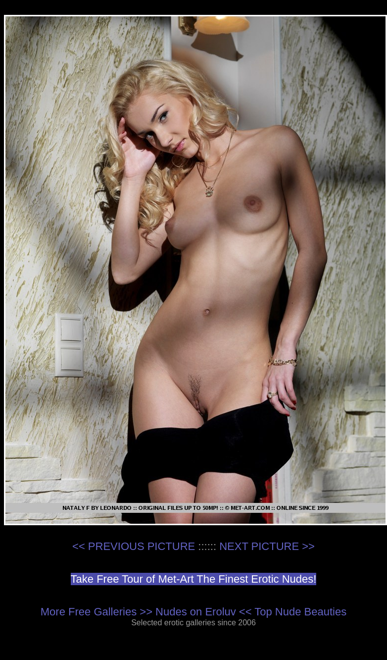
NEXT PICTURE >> (267, 546)
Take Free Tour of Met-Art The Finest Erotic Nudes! (194, 579)
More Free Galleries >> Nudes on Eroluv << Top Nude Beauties (193, 611)
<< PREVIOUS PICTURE (133, 546)
